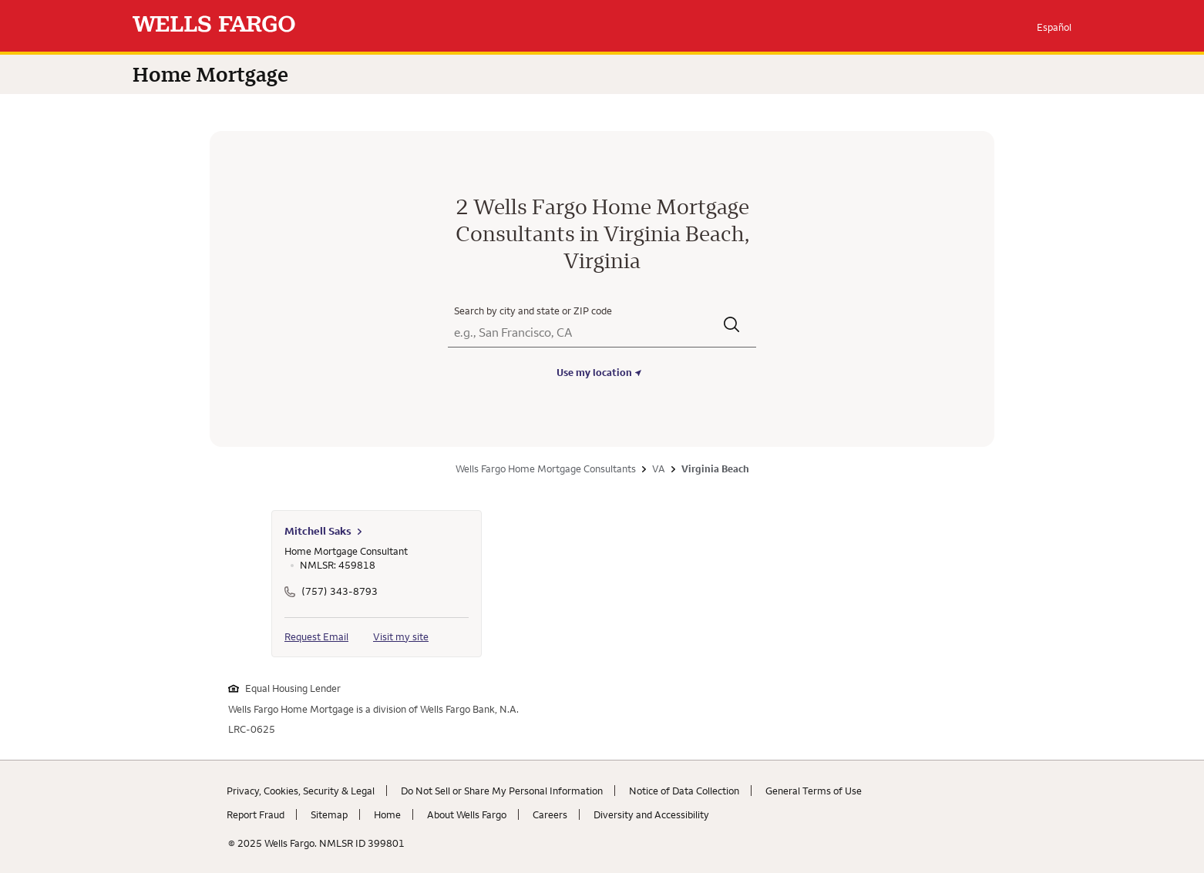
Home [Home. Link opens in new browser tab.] (387, 814)
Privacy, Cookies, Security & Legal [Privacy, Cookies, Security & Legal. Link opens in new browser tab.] (301, 790)
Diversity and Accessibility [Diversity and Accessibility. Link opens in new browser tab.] (651, 814)
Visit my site (401, 636)
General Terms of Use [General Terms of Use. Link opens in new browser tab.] (813, 790)
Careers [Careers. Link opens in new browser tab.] (550, 814)
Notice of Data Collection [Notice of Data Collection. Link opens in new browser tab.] (684, 790)
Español (1054, 27)
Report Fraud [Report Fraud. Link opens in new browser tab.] (255, 814)
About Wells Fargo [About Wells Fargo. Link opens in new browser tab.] (466, 814)
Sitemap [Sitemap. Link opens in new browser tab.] (329, 814)
